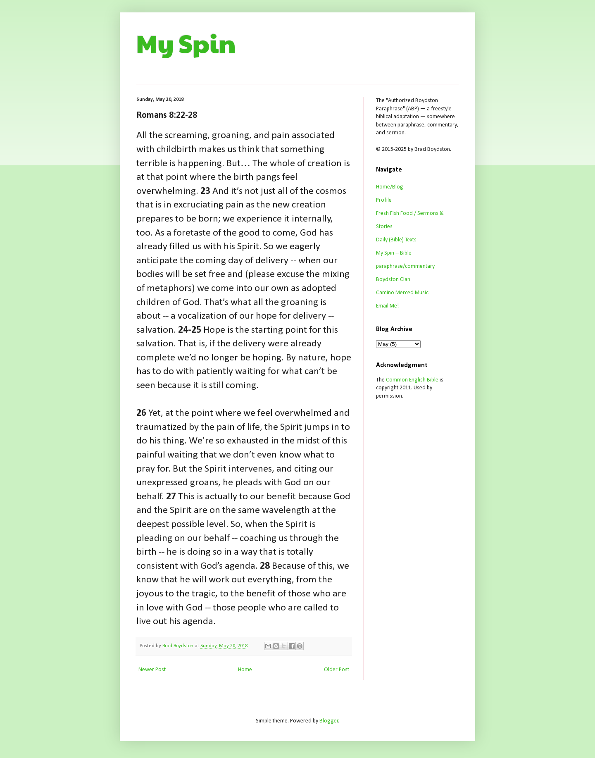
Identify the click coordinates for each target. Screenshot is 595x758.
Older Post (336, 670)
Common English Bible (412, 380)
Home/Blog (389, 187)
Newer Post (152, 670)
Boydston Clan (393, 280)
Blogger (328, 721)
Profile (384, 200)
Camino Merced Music (402, 293)
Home (245, 670)
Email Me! (387, 306)
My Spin (186, 43)
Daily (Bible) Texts (396, 240)
